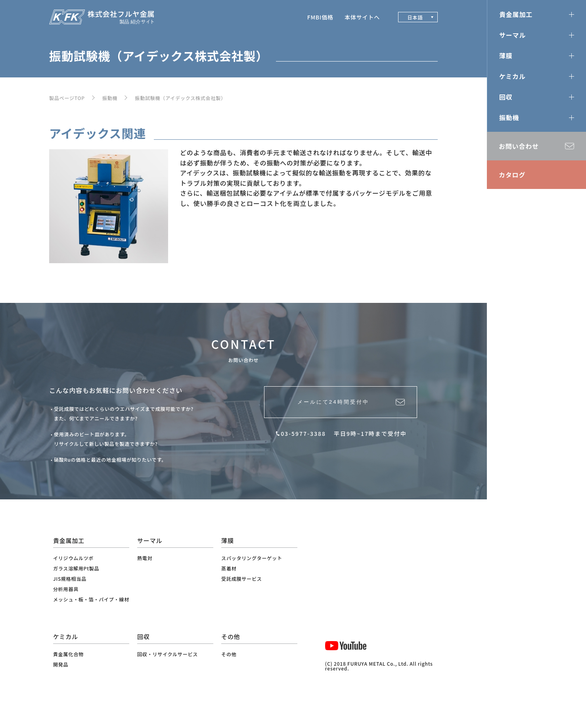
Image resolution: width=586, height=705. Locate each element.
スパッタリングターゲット (251, 558)
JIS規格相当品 (69, 578)
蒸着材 (228, 568)
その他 (228, 654)
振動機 (109, 97)
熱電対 (144, 558)
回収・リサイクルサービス (167, 654)
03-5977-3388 (303, 440)
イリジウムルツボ (73, 558)
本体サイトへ (362, 17)
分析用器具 (66, 589)
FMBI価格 (320, 17)
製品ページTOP (67, 97)
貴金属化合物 (68, 654)
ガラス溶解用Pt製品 (76, 568)
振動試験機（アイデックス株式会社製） (180, 97)
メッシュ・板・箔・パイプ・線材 (91, 599)
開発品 (60, 664)
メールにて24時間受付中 (331, 405)
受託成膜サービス (241, 578)
